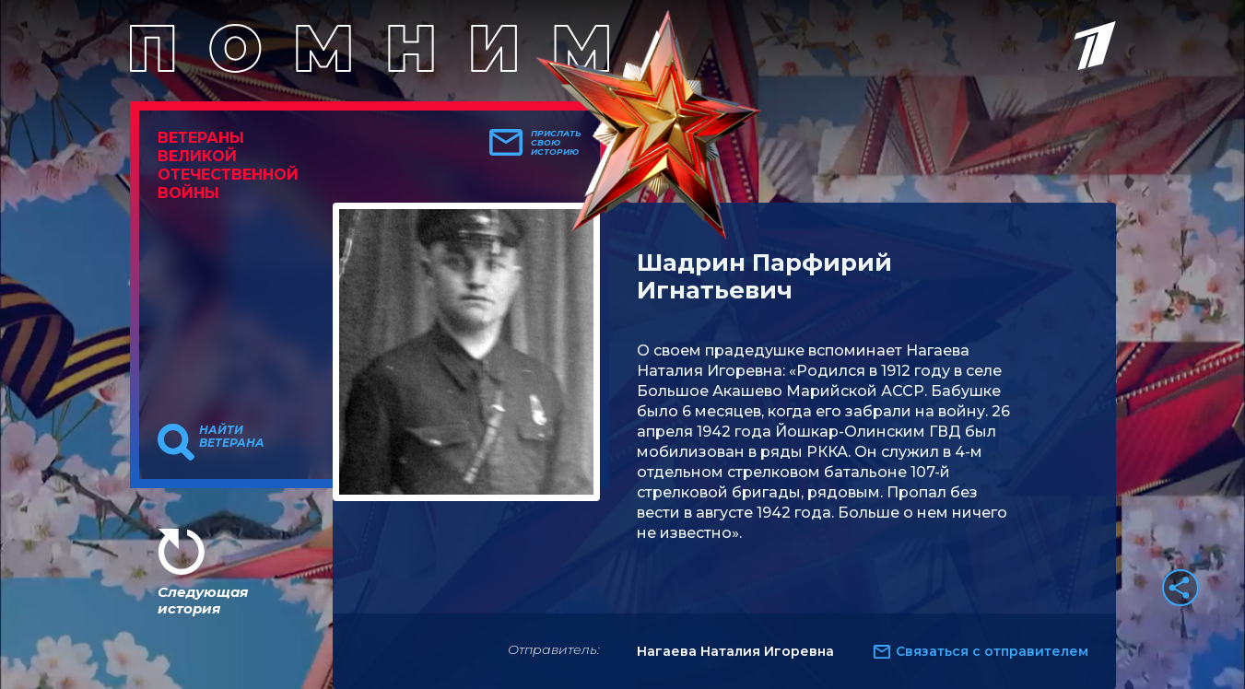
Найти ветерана (231, 437)
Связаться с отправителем (992, 651)
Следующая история (203, 600)
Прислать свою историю (556, 143)
